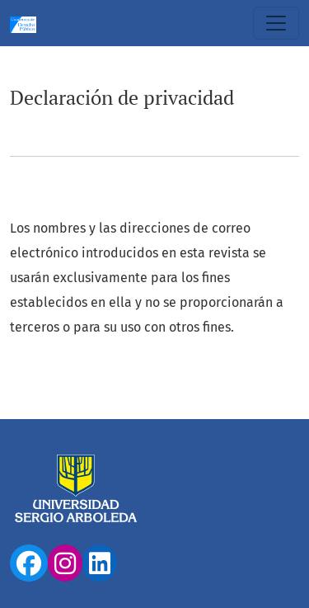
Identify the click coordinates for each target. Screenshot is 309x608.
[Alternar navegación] (276, 23)
